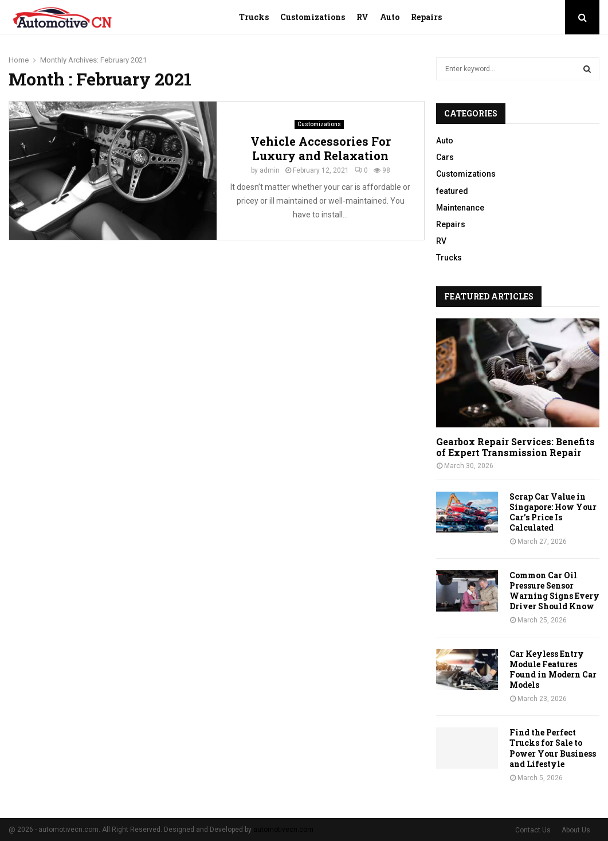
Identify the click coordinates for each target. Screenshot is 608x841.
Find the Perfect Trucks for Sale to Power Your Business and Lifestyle (552, 748)
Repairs (426, 16)
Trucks (254, 16)
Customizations (312, 16)
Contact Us (533, 830)
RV (362, 16)
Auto (389, 16)
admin (270, 170)
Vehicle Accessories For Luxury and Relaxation (320, 148)
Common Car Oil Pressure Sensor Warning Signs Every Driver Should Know (554, 591)
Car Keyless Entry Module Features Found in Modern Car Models (553, 669)
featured (452, 191)
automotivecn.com (283, 830)
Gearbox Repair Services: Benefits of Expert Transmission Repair (515, 446)
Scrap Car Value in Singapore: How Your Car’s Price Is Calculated (553, 512)
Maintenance (460, 207)
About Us (576, 830)
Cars (445, 157)
